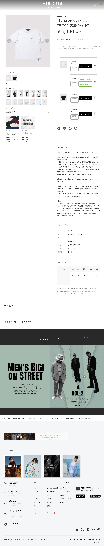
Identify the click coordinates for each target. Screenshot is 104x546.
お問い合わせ (64, 495)
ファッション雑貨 (52, 488)
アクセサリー (51, 492)
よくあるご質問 (65, 492)
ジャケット (37, 492)
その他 (49, 499)
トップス (36, 488)
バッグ (35, 509)
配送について (64, 502)
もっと (46, 112)
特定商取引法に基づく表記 (30, 540)
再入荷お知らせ (85, 80)
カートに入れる (85, 66)
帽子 (48, 495)
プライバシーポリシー (47, 540)
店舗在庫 (74, 69)
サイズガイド (72, 293)
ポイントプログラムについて (80, 39)
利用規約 (17, 540)
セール (49, 509)
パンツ (35, 499)
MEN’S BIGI (61, 16)
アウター (36, 495)
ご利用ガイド (64, 488)
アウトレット (51, 513)
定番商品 (50, 502)
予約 (48, 506)
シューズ (36, 513)
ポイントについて (66, 499)
